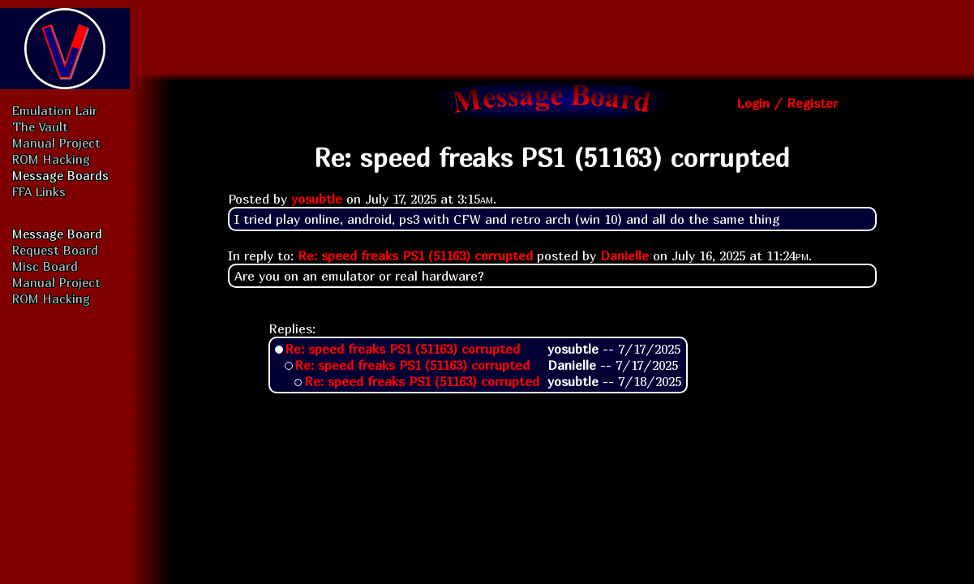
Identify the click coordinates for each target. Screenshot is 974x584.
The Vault (40, 126)
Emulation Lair (54, 110)
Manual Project (56, 142)
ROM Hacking (51, 159)
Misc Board (45, 266)
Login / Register (787, 103)
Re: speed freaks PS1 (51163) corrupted (415, 255)
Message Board (57, 233)
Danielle (624, 255)
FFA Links (39, 191)
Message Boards (60, 175)
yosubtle (316, 199)
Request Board (55, 250)
